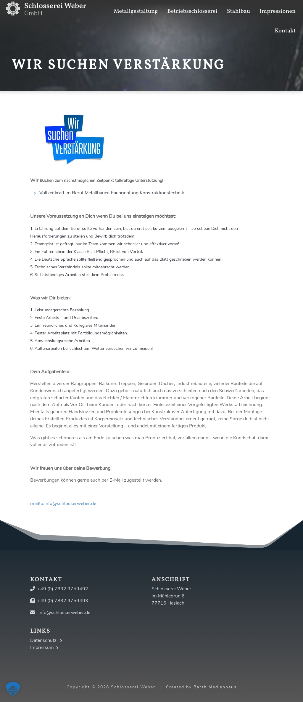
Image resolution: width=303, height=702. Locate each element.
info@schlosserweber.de (64, 612)
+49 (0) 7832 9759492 (62, 589)
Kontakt (285, 23)
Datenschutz (46, 640)
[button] (13, 689)
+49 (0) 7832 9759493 (62, 600)
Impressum (44, 647)
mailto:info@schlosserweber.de (63, 503)
